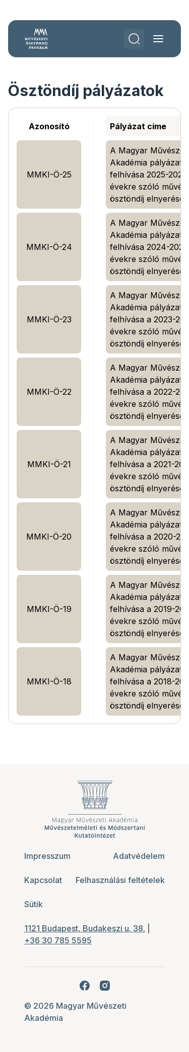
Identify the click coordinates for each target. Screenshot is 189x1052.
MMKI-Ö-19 (49, 609)
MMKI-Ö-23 (49, 319)
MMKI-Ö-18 (49, 681)
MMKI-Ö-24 (49, 247)
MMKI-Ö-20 (49, 537)
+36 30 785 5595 (58, 940)
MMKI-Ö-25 (49, 174)
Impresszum (47, 856)
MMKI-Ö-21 (49, 464)
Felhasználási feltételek (120, 880)
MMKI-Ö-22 (49, 392)
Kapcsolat (43, 880)
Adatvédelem (139, 856)
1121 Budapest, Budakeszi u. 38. (84, 928)
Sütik (33, 904)
